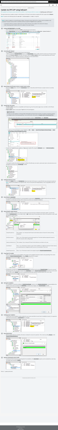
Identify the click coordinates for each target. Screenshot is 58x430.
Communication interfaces (5, 24)
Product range (3, 9)
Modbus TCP (4, 49)
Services (5, 29)
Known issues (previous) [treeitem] (5, 14)
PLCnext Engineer (4, 52)
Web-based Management (5, 21)
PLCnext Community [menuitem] (43, 1)
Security (2, 20)
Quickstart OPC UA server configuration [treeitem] (10, 28)
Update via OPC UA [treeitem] (8, 37)
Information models (7, 39)
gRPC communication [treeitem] (5, 45)
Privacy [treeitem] (2, 55)
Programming (3, 53)
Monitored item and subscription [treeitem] (10, 35)
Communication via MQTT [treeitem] (6, 48)
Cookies (28, 428)
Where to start (3, 16)
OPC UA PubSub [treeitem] (5, 43)
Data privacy (24, 428)
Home (2, 7)
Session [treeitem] (6, 33)
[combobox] (29, 2)
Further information (7, 40)
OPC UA (3, 25)
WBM (26, 52)
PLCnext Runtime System (5, 17)
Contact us (32, 428)
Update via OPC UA (25, 9)
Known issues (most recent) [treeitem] (6, 13)
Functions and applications (6, 51)
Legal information (18, 428)
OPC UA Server (24, 8)
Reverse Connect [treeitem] (7, 36)
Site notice (12, 428)
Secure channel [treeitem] (7, 32)
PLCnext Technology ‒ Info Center (15, 2)
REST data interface (5, 47)
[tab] (5, 5)
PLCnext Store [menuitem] (51, 1)
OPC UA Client (5, 41)
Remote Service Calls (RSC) (6, 44)
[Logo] (4, 1)
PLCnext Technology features (6, 10)
